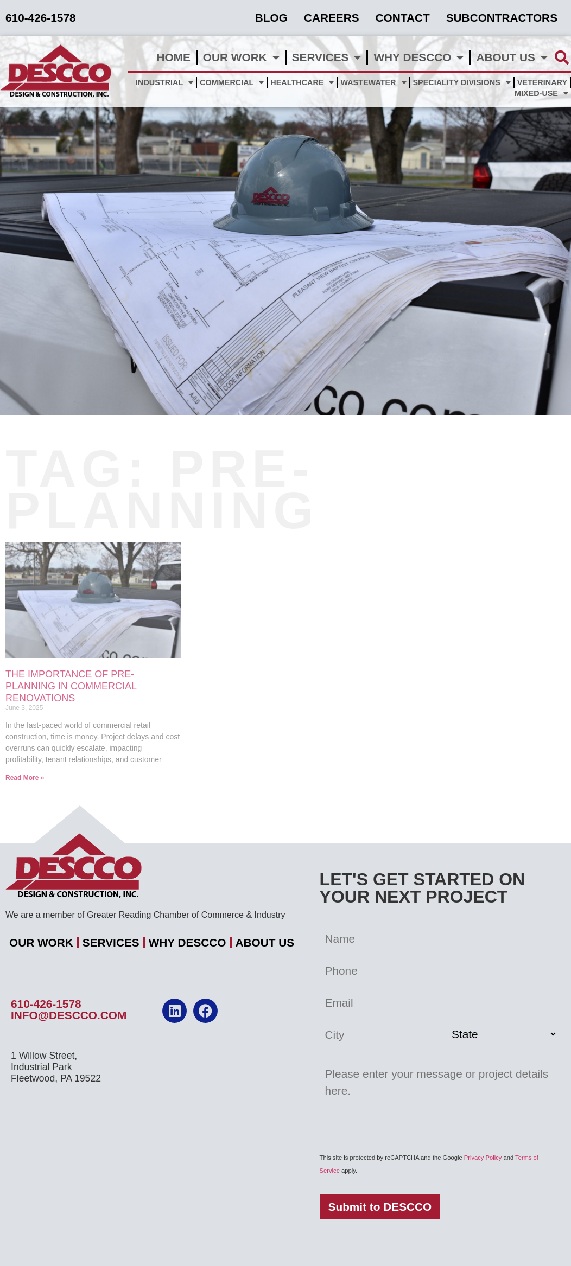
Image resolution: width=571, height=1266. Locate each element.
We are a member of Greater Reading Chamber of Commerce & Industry (145, 914)
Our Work (241, 57)
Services (326, 57)
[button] (562, 57)
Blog (271, 17)
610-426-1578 (46, 1004)
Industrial (164, 82)
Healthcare (302, 82)
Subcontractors (501, 17)
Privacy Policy (483, 1157)
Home (173, 57)
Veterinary (542, 82)
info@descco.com (68, 1015)
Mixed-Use (541, 93)
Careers (331, 17)
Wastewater (373, 82)
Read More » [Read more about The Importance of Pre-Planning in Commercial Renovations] (24, 778)
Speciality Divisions (462, 82)
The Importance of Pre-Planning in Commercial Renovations (70, 686)
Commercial (232, 82)
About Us (512, 57)
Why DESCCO (418, 57)
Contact (403, 17)
